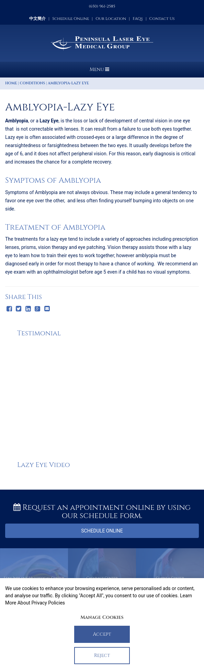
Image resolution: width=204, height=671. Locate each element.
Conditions (32, 83)
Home (11, 83)
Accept (102, 634)
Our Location (110, 18)
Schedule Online (70, 18)
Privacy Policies (48, 603)
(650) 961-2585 (102, 6)
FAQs (138, 18)
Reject (102, 655)
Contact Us (162, 18)
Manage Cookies (101, 617)
